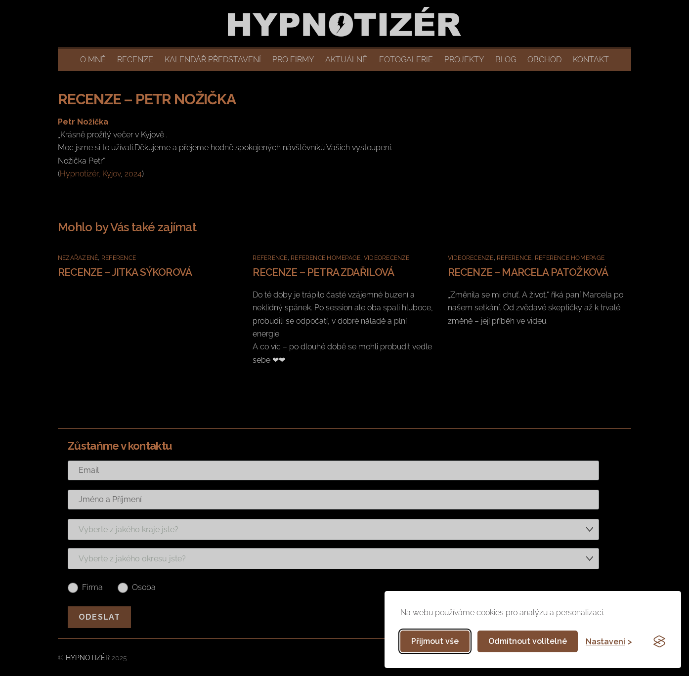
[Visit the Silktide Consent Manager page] (659, 641)
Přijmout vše (435, 641)
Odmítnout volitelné (527, 641)
